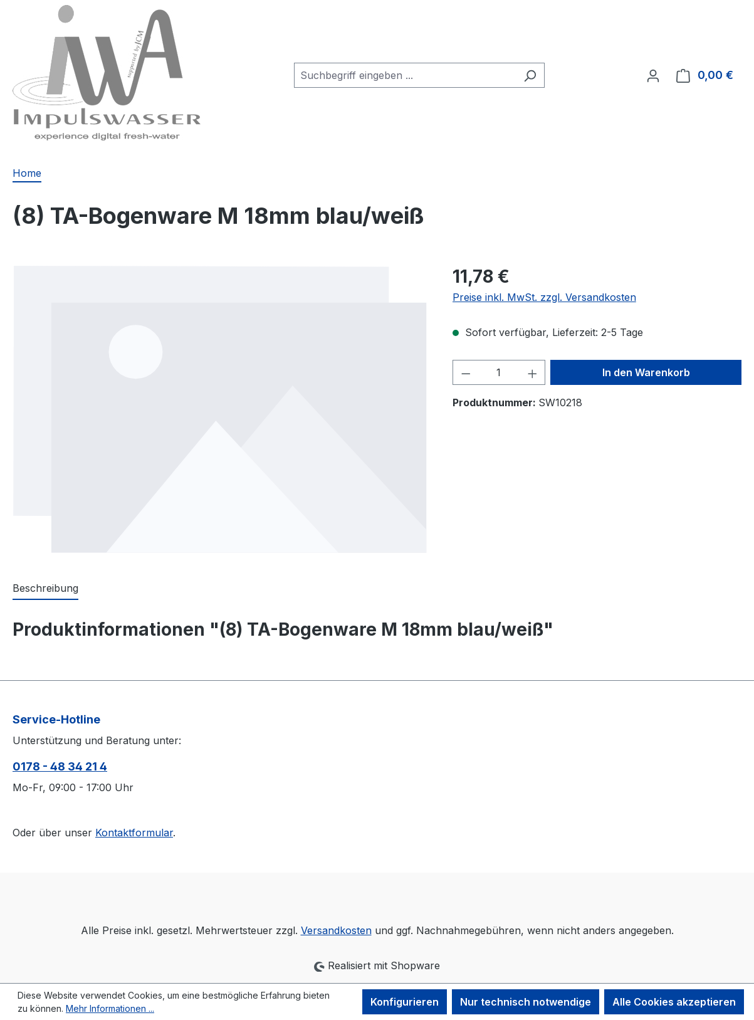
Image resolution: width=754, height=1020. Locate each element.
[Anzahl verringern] (466, 372)
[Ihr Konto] (653, 75)
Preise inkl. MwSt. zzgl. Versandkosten (544, 297)
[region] (220, 409)
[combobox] (405, 75)
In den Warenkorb (646, 372)
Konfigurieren (404, 1002)
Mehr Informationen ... (110, 1008)
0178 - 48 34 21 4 (60, 766)
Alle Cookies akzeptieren (674, 1002)
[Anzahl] (499, 372)
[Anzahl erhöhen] (533, 372)
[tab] (45, 588)
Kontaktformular (134, 832)
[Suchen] (530, 75)
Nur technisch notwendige (525, 1002)
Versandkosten (336, 930)
